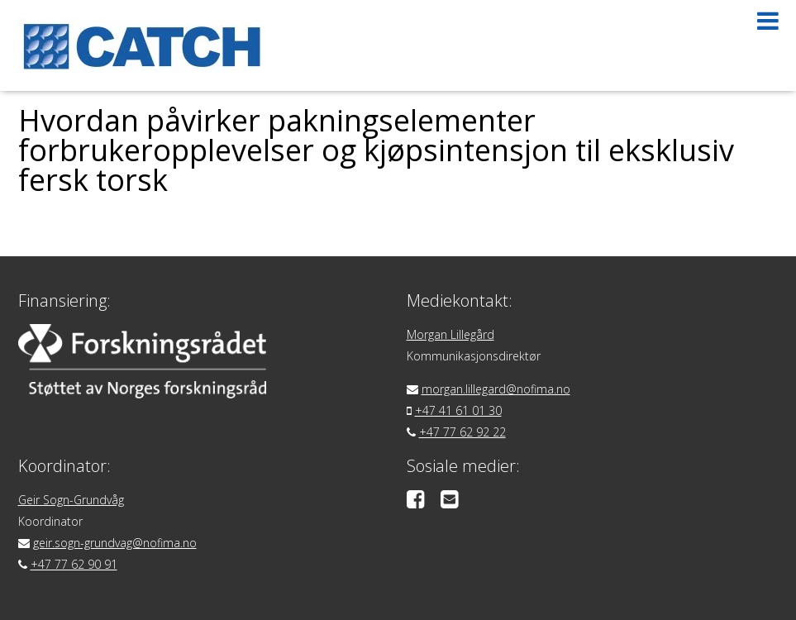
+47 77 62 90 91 (74, 564)
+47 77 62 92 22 (462, 432)
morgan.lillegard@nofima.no (496, 389)
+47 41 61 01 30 (458, 410)
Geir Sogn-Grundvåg (71, 500)
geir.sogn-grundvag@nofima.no (115, 543)
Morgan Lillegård (450, 334)
